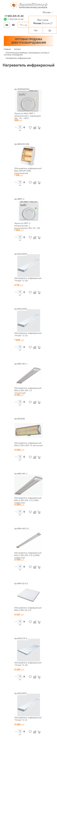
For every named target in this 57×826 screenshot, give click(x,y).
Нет (36, 30)
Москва (46, 12)
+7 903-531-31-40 (14, 16)
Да (49, 30)
